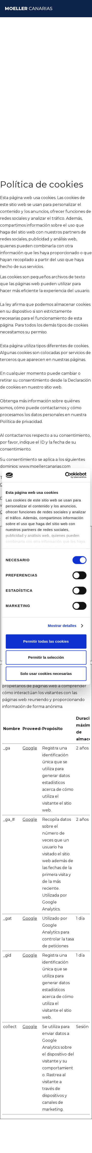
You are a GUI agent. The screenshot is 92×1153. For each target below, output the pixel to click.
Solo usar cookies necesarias (46, 673)
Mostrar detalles (62, 625)
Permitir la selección (46, 657)
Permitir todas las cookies (46, 641)
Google (30, 748)
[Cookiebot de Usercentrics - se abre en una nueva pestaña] (65, 475)
